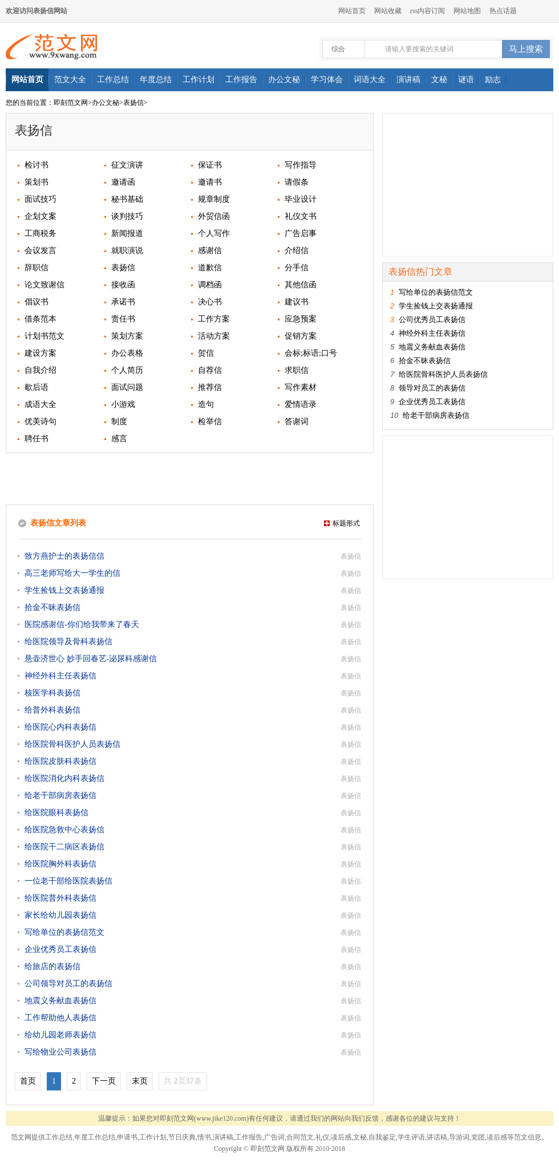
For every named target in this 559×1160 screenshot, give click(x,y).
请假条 (297, 182)
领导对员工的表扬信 (432, 388)
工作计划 (153, 1137)
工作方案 (214, 319)
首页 (28, 1081)
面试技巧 (40, 199)
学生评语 (411, 1137)
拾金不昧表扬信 (52, 607)
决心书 (210, 302)
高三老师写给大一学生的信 (72, 573)
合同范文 (300, 1137)
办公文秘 (105, 103)
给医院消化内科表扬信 (64, 778)
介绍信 (297, 250)
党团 (478, 1137)
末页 (140, 1081)
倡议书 (36, 302)
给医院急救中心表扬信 (64, 829)
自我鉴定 (382, 1137)
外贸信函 (214, 216)
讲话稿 (437, 1137)
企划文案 (40, 216)
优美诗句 (40, 421)
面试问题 (127, 387)
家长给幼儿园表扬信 (60, 915)
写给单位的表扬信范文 (64, 932)
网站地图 (467, 11)
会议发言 (40, 250)
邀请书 (210, 182)
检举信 (210, 421)
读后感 (341, 1137)
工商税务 (40, 233)
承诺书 (123, 302)
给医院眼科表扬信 (56, 812)
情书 (204, 1137)
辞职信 (36, 267)
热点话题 (503, 11)
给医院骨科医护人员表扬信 (72, 744)
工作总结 (58, 1137)
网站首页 (352, 11)
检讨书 (36, 165)
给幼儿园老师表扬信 (60, 1035)
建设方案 (40, 353)
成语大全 (40, 404)
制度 (119, 421)
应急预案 (301, 319)
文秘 (360, 1137)
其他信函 (301, 284)
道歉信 (210, 267)
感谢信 (210, 250)
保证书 (210, 165)
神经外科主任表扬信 (60, 675)
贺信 (206, 353)
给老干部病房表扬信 (60, 795)
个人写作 (214, 233)
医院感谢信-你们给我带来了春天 (82, 624)
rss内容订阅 (427, 11)
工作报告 (248, 1137)
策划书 (36, 182)
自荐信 (210, 370)
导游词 (459, 1137)
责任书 (123, 319)
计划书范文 (44, 336)
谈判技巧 (127, 216)
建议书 (297, 302)
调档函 (210, 284)
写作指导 (301, 165)
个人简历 (127, 370)
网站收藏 (388, 11)
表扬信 (133, 103)
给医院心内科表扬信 (60, 727)
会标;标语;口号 (311, 353)
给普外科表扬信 (52, 710)
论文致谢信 (44, 284)
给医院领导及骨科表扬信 (68, 641)
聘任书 (36, 438)
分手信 (297, 267)
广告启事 (301, 233)
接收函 (123, 284)
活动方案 (214, 336)
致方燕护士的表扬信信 (64, 556)
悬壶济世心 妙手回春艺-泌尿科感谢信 (91, 658)
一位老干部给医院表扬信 (68, 881)
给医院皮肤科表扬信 (60, 761)
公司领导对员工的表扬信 (68, 983)
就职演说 (127, 250)
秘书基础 (127, 199)
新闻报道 (127, 233)
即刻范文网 (71, 103)
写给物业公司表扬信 (60, 1052)
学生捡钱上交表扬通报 (64, 590)
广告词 (274, 1137)
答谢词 (297, 421)
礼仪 (322, 1137)
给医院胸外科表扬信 (60, 864)
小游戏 (123, 404)
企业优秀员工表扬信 (60, 949)
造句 (206, 404)
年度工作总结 (94, 1137)
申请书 (127, 1137)
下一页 (104, 1081)
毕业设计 (301, 199)
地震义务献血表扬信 (60, 1000)
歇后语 (36, 387)
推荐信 (210, 387)
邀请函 (123, 182)
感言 (119, 438)
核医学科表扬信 (52, 693)
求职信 (297, 370)
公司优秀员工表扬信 (432, 319)
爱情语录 (301, 404)
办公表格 (127, 353)
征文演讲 (127, 165)
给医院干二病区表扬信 (64, 846)
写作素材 (301, 387)
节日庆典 (182, 1137)
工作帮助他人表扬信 (60, 1018)
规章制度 (214, 199)
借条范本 (40, 319)
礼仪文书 (301, 216)
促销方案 (301, 336)
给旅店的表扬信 (52, 966)
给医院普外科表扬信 (60, 898)
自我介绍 (40, 370)
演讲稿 (223, 1137)
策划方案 (127, 336)
